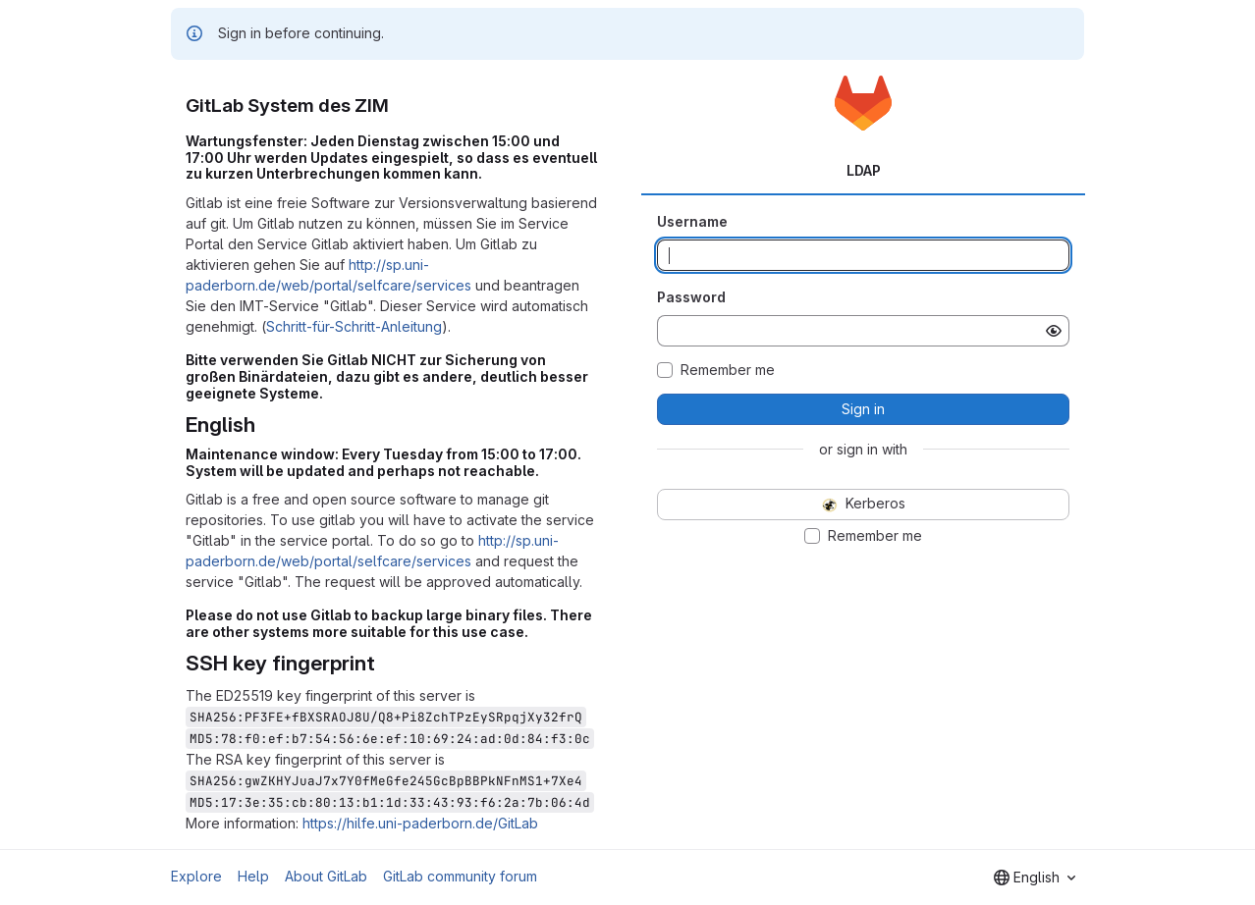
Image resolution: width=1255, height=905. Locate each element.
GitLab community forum (460, 876)
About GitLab (326, 876)
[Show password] (1053, 330)
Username (692, 221)
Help (253, 876)
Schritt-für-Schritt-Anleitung (354, 326)
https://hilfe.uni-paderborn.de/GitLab (420, 823)
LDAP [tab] (863, 170)
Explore (196, 876)
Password (691, 297)
